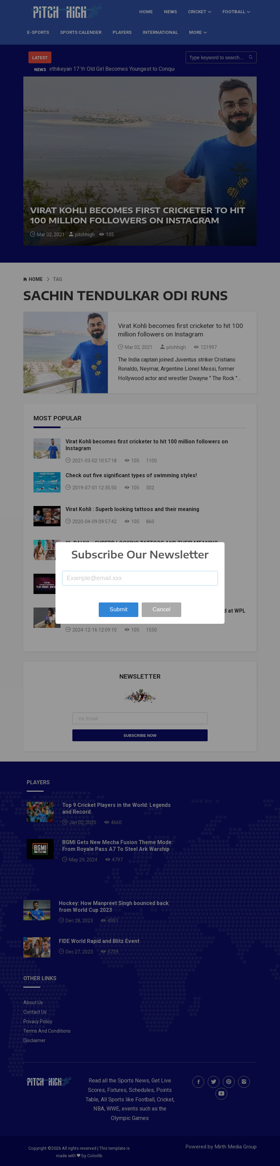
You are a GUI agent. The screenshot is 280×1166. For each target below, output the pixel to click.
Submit (118, 609)
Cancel (161, 609)
